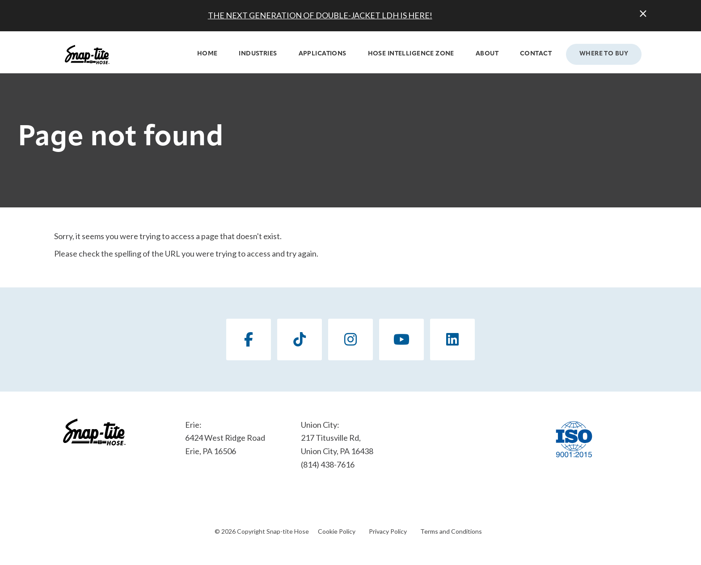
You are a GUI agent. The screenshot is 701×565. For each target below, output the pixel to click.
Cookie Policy (336, 531)
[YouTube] (401, 339)
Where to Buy (603, 54)
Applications (322, 54)
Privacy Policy (388, 531)
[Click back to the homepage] (87, 54)
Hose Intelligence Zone (411, 54)
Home (207, 54)
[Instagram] (350, 339)
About (487, 54)
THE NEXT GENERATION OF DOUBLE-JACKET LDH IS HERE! (320, 15)
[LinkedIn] (452, 339)
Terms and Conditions (451, 531)
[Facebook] (248, 339)
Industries (258, 54)
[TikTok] (299, 339)
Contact (536, 54)
